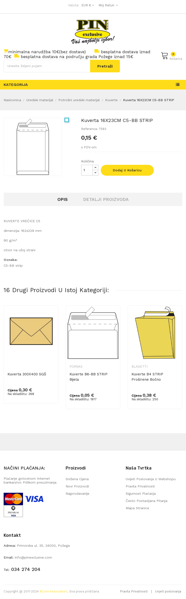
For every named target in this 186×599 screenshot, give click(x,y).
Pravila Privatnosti (134, 591)
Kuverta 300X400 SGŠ (27, 374)
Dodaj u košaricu (127, 170)
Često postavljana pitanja (146, 501)
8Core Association (53, 591)
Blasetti (139, 366)
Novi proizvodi (77, 486)
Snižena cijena (77, 479)
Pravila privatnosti (140, 486)
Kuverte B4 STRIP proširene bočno (147, 377)
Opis (62, 199)
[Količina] (87, 170)
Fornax (76, 366)
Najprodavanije (77, 493)
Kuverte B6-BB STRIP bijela (89, 377)
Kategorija (16, 84)
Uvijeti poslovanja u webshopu (151, 479)
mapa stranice (137, 508)
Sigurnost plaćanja (141, 493)
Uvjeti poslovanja (168, 591)
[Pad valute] (87, 5)
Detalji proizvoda (106, 199)
